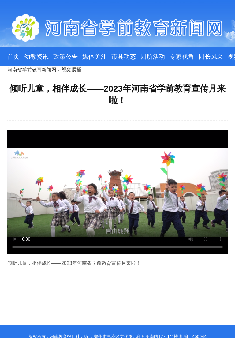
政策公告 (65, 56)
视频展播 (71, 69)
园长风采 (211, 56)
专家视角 (182, 56)
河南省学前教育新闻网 (31, 69)
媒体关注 (94, 56)
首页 (13, 56)
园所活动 (152, 56)
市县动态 (123, 56)
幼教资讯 (36, 56)
